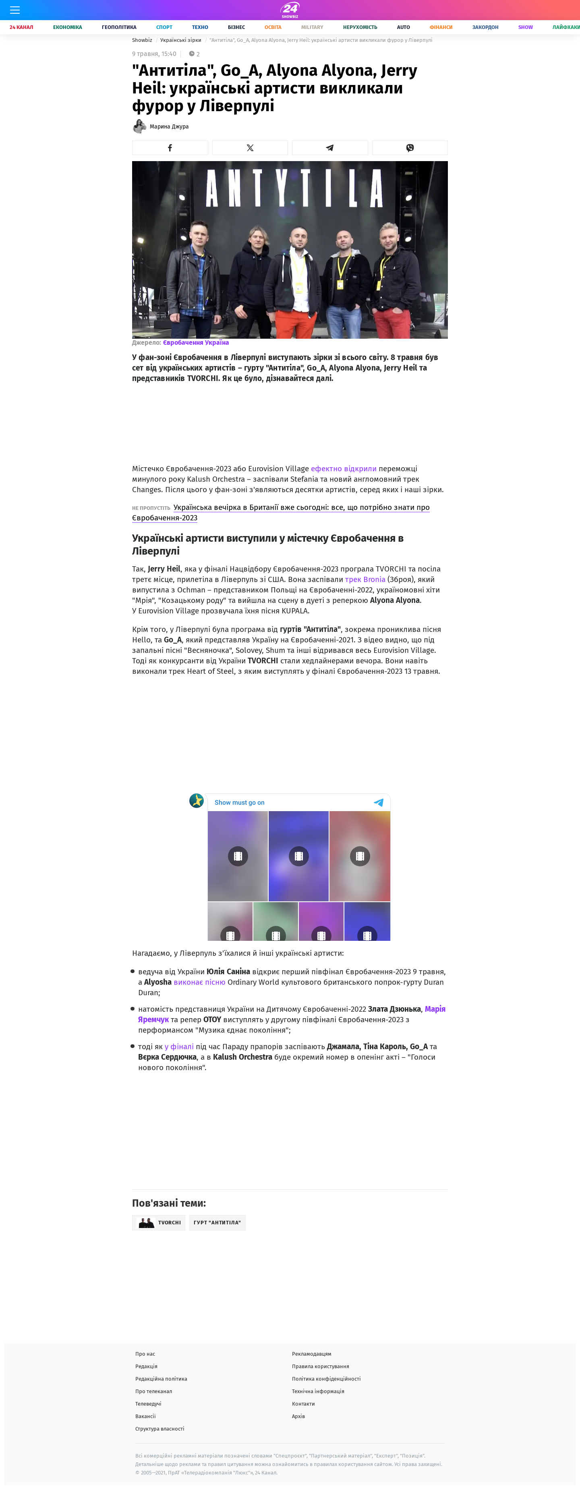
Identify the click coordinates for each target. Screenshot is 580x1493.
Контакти (303, 1404)
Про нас (145, 1354)
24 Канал (21, 27)
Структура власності (159, 1429)
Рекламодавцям (311, 1354)
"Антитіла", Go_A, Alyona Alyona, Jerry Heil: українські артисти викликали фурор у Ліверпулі (321, 40)
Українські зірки (181, 40)
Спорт (164, 27)
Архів (298, 1416)
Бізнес (236, 27)
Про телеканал (153, 1391)
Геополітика (119, 27)
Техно (200, 27)
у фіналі (179, 1046)
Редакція (146, 1366)
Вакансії (145, 1416)
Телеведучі (148, 1404)
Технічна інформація (318, 1391)
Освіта (273, 27)
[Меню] (15, 10)
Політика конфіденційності (326, 1379)
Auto (403, 27)
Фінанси (441, 27)
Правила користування (320, 1366)
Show (525, 27)
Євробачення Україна (196, 342)
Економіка (67, 27)
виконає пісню (200, 982)
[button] (170, 148)
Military (312, 27)
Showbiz (142, 40)
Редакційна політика (161, 1379)
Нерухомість (360, 27)
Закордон (485, 27)
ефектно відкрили (344, 468)
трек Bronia (365, 579)
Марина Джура (169, 126)
